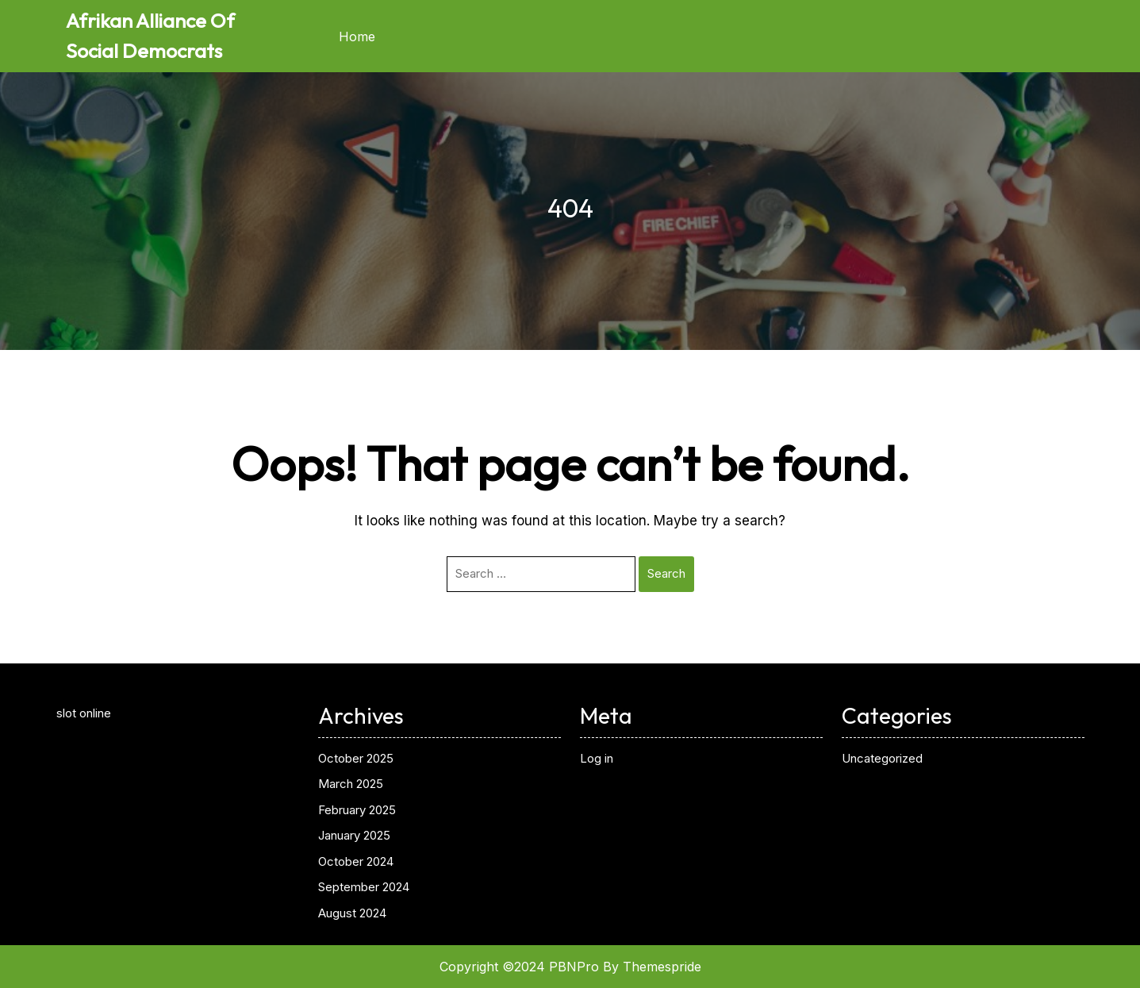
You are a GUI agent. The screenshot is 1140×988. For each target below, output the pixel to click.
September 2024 (363, 886)
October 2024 (355, 861)
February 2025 (357, 809)
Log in (596, 758)
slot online (83, 713)
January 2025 (354, 835)
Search (666, 573)
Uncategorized (882, 758)
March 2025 (350, 783)
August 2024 (352, 913)
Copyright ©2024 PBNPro (519, 967)
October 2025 (355, 758)
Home (357, 36)
